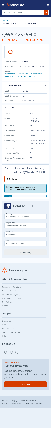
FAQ (4, 325)
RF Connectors (22, 74)
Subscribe (25, 384)
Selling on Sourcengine (11, 332)
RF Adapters (8, 21)
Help (4, 336)
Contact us (6, 321)
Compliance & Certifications (13, 298)
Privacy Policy (16, 403)
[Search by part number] (46, 12)
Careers (5, 306)
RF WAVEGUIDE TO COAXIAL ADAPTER (20, 24)
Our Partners (7, 302)
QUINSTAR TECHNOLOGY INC (23, 40)
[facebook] (10, 353)
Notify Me (12, 179)
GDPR (4, 403)
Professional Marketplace (12, 287)
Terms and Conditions (34, 403)
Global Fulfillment (9, 291)
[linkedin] (16, 353)
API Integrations (8, 329)
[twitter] (4, 353)
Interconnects (10, 74)
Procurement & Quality (11, 294)
